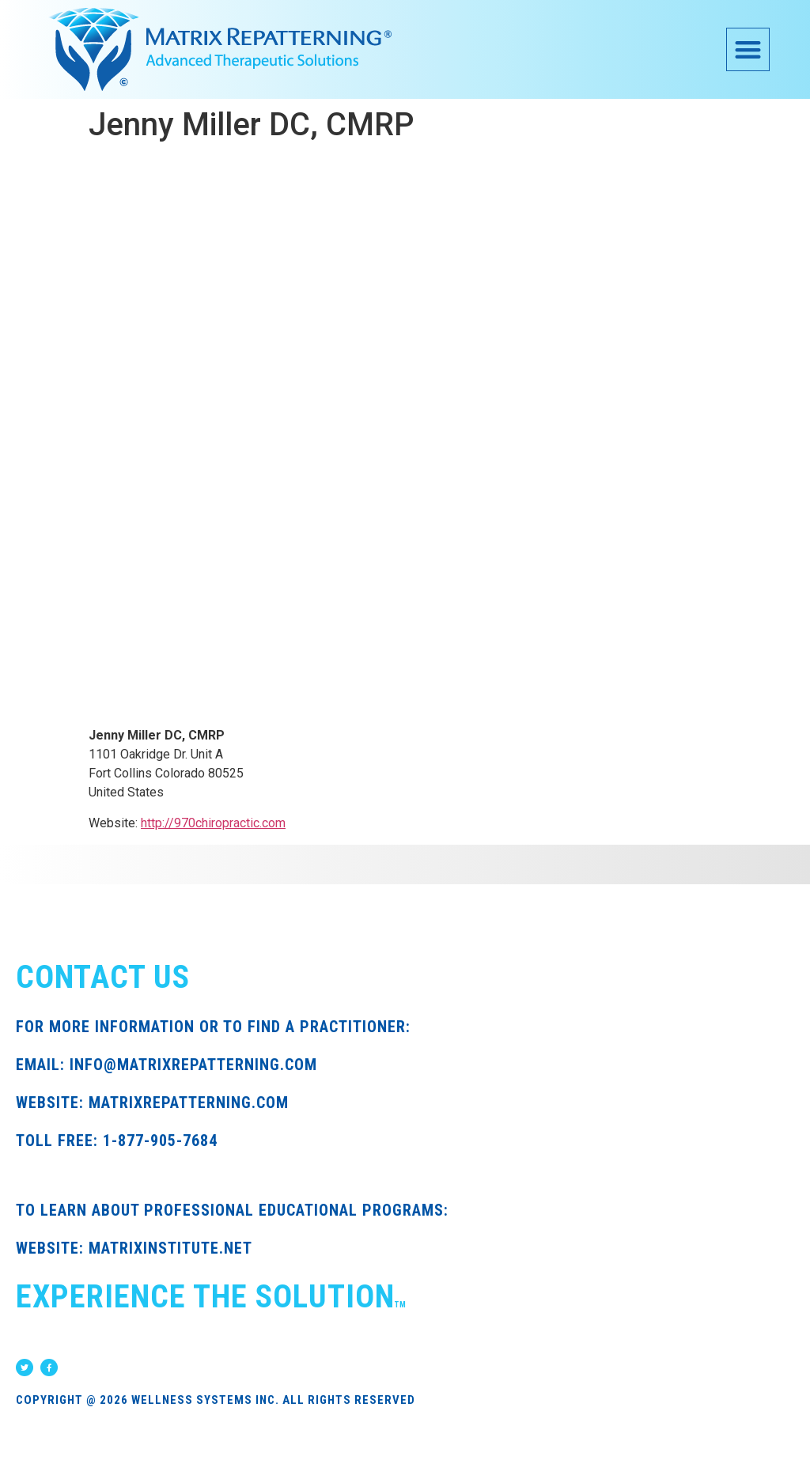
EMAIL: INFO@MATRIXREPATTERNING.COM (166, 1064)
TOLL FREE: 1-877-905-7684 (117, 1140)
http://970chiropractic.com (213, 822)
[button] (748, 49)
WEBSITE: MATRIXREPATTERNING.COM (152, 1102)
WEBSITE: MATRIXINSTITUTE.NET (134, 1248)
